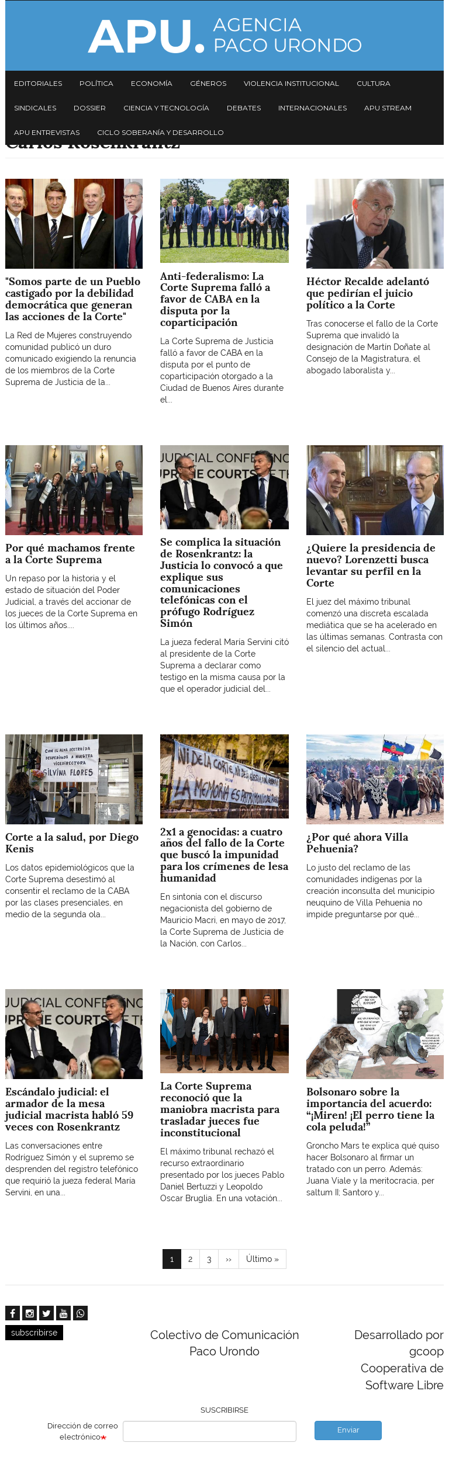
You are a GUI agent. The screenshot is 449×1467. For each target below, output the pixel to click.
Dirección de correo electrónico (82, 1431)
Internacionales (312, 107)
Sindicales (35, 107)
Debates (244, 107)
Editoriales (38, 83)
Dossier (90, 107)
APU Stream (388, 107)
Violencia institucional (291, 83)
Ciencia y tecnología (166, 107)
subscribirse (34, 1332)
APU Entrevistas (47, 132)
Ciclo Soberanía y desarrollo (160, 132)
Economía (151, 83)
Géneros (208, 83)
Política (96, 83)
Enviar (348, 1430)
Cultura (374, 83)
